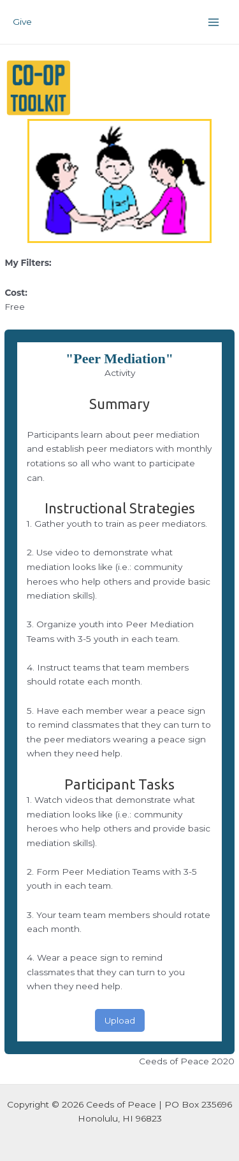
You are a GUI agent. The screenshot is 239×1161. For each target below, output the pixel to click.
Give (22, 22)
